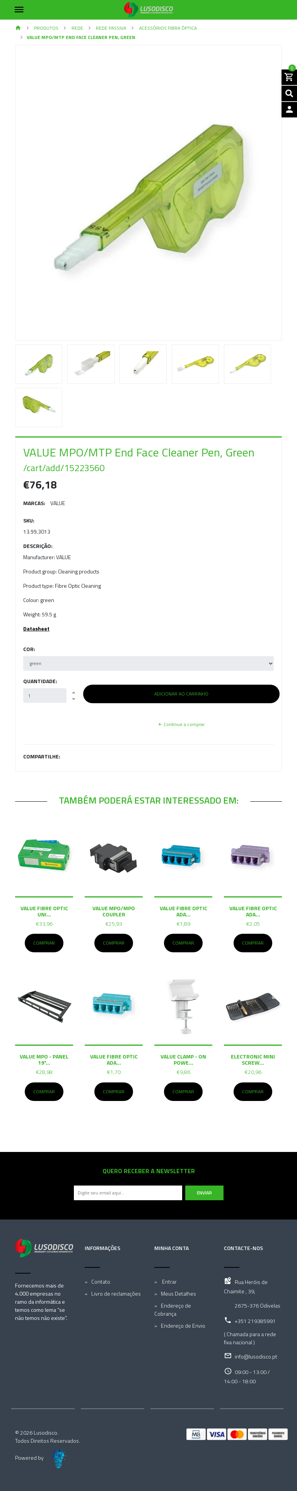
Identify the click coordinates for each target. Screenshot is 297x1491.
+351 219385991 (255, 1321)
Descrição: (38, 546)
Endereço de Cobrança (172, 1309)
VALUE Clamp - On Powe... (183, 1059)
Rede (76, 28)
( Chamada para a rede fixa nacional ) (250, 1338)
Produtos (45, 28)
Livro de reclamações (116, 1293)
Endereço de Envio (183, 1325)
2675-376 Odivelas (257, 1305)
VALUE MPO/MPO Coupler (113, 911)
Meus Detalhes (178, 1293)
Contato (100, 1281)
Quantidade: (40, 681)
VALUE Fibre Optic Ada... (183, 911)
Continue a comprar (181, 724)
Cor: (29, 649)
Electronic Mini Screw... (253, 1059)
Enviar (204, 1192)
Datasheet (36, 628)
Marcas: (34, 503)
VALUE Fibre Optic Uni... (44, 911)
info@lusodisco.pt (256, 1356)
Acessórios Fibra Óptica (167, 28)
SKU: (28, 520)
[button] (35, 192)
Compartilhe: (41, 756)
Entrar (169, 1281)
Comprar (44, 943)
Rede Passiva (110, 28)
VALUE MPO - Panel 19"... (44, 1059)
